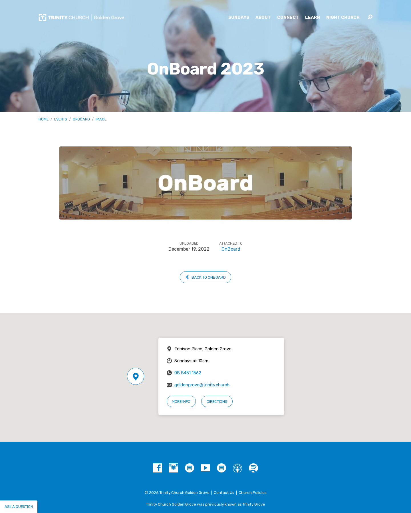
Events (60, 119)
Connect (288, 17)
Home (44, 119)
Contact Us (224, 492)
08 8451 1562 (187, 372)
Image (101, 119)
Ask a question (19, 506)
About (263, 17)
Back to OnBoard (205, 277)
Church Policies (253, 492)
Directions (217, 401)
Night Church (343, 17)
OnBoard (81, 119)
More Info (181, 401)
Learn (312, 17)
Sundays (238, 17)
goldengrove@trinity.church (201, 384)
